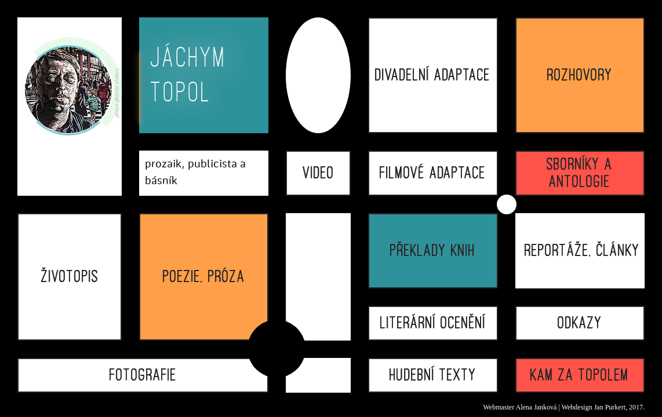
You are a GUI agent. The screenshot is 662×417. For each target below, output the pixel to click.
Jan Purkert (609, 407)
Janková (545, 407)
